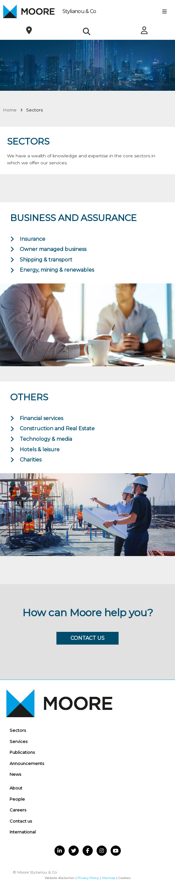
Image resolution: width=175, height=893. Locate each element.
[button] (86, 31)
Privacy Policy (88, 878)
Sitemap (108, 878)
